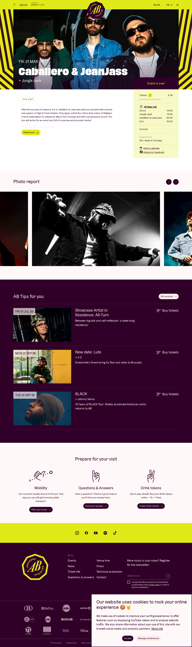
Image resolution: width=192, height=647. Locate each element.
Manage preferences (148, 638)
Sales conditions (88, 643)
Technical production (109, 571)
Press (100, 566)
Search (178, 5)
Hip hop (28, 99)
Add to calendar (149, 148)
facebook (86, 533)
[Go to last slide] (169, 182)
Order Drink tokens (151, 505)
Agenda (23, 4)
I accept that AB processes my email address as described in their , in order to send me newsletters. (150, 584)
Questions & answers (81, 577)
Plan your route (41, 509)
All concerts (169, 296)
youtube (96, 533)
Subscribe (168, 576)
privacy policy (154, 585)
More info (157, 628)
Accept (127, 638)
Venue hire (103, 560)
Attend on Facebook (151, 152)
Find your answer (96, 505)
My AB (156, 4)
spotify (105, 533)
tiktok (115, 533)
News (71, 566)
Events (72, 560)
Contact (101, 577)
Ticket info (74, 571)
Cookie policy (71, 643)
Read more (31, 132)
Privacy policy (56, 643)
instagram (77, 533)
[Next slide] (176, 182)
